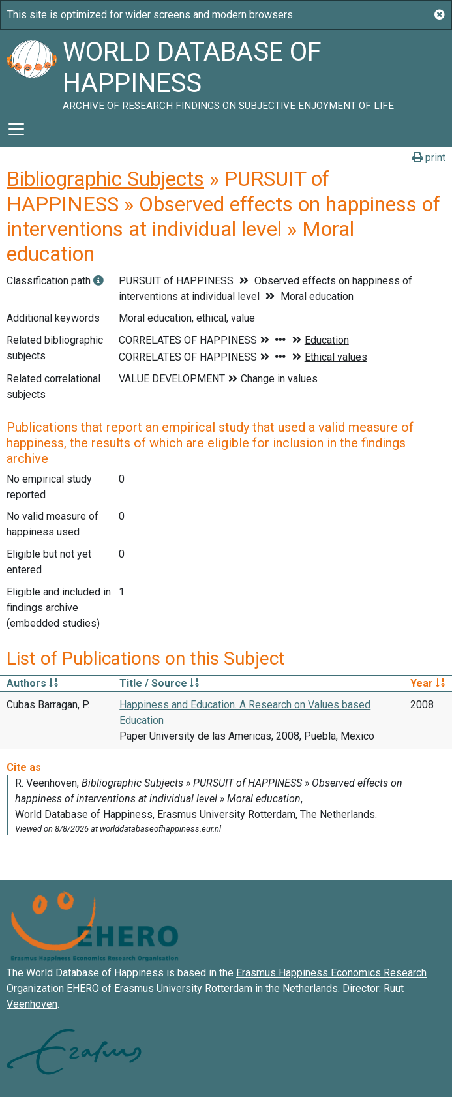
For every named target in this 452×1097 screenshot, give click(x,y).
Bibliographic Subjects (105, 178)
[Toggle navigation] (16, 129)
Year (427, 683)
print (428, 157)
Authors (32, 683)
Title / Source (159, 683)
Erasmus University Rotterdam (183, 988)
